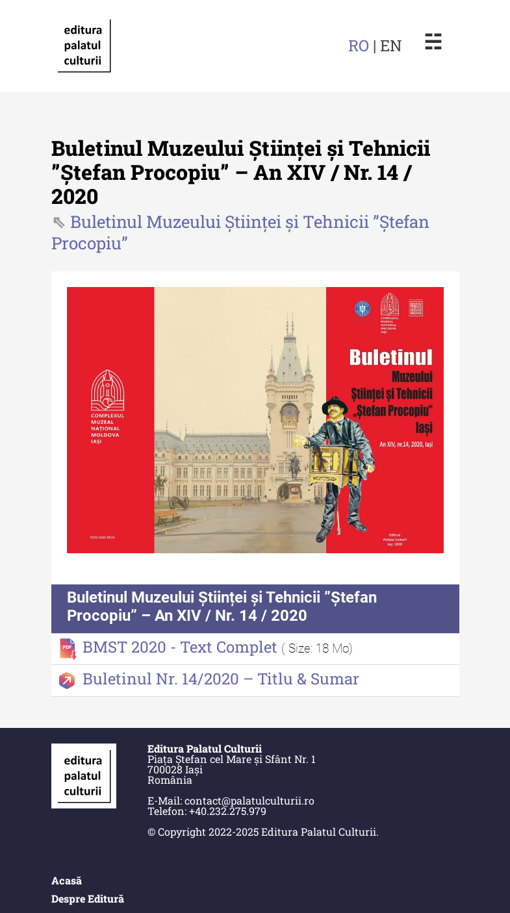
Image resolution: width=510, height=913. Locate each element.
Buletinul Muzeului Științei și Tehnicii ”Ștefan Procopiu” (240, 232)
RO (358, 45)
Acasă (66, 880)
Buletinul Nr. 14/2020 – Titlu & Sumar (221, 678)
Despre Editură (87, 898)
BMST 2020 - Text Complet (182, 646)
